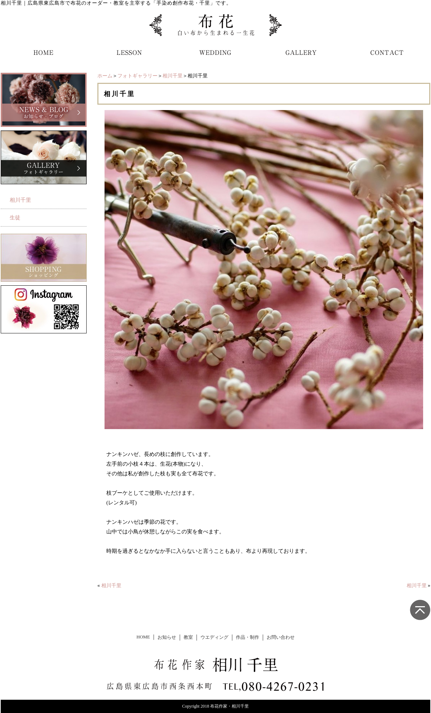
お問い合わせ (281, 637)
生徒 (15, 217)
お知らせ (167, 637)
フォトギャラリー (137, 76)
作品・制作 (247, 637)
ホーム (104, 76)
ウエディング (214, 637)
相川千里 (173, 76)
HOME (143, 637)
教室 (188, 637)
